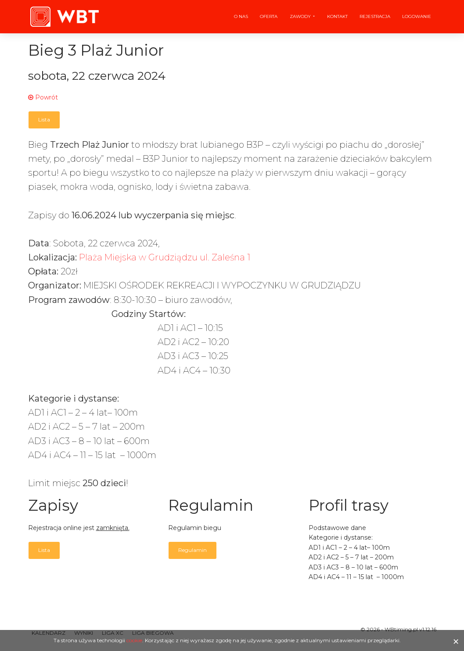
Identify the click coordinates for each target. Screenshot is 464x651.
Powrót (43, 97)
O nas (241, 16)
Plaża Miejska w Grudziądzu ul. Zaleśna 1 (164, 257)
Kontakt (337, 16)
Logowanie (416, 16)
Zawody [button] (301, 16)
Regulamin (192, 550)
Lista (44, 119)
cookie (134, 640)
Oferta (268, 16)
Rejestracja (375, 16)
